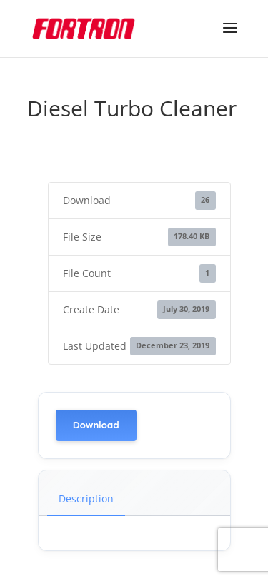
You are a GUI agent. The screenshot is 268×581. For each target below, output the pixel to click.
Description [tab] (86, 498)
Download (96, 425)
